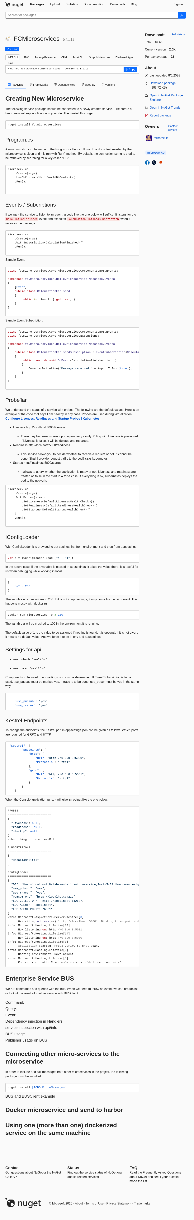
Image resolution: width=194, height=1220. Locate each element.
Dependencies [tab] (64, 85)
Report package (160, 115)
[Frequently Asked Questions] (133, 1168)
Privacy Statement (118, 1203)
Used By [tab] (88, 85)
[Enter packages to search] (91, 15)
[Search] (182, 15)
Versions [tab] (109, 85)
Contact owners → (174, 128)
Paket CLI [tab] (78, 57)
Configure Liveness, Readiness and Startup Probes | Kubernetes (52, 418)
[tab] (37, 4)
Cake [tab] (10, 63)
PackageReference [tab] (45, 57)
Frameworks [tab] (39, 85)
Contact (12, 1168)
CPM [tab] (64, 57)
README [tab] (15, 85)
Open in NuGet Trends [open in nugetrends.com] (165, 107)
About (79, 1203)
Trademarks (142, 1203)
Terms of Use (95, 1203)
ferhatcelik (161, 138)
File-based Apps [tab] (124, 57)
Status (73, 1168)
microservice (156, 152)
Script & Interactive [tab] (99, 57)
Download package (163, 83)
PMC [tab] (26, 57)
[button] (130, 69)
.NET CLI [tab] (13, 57)
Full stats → (179, 34)
